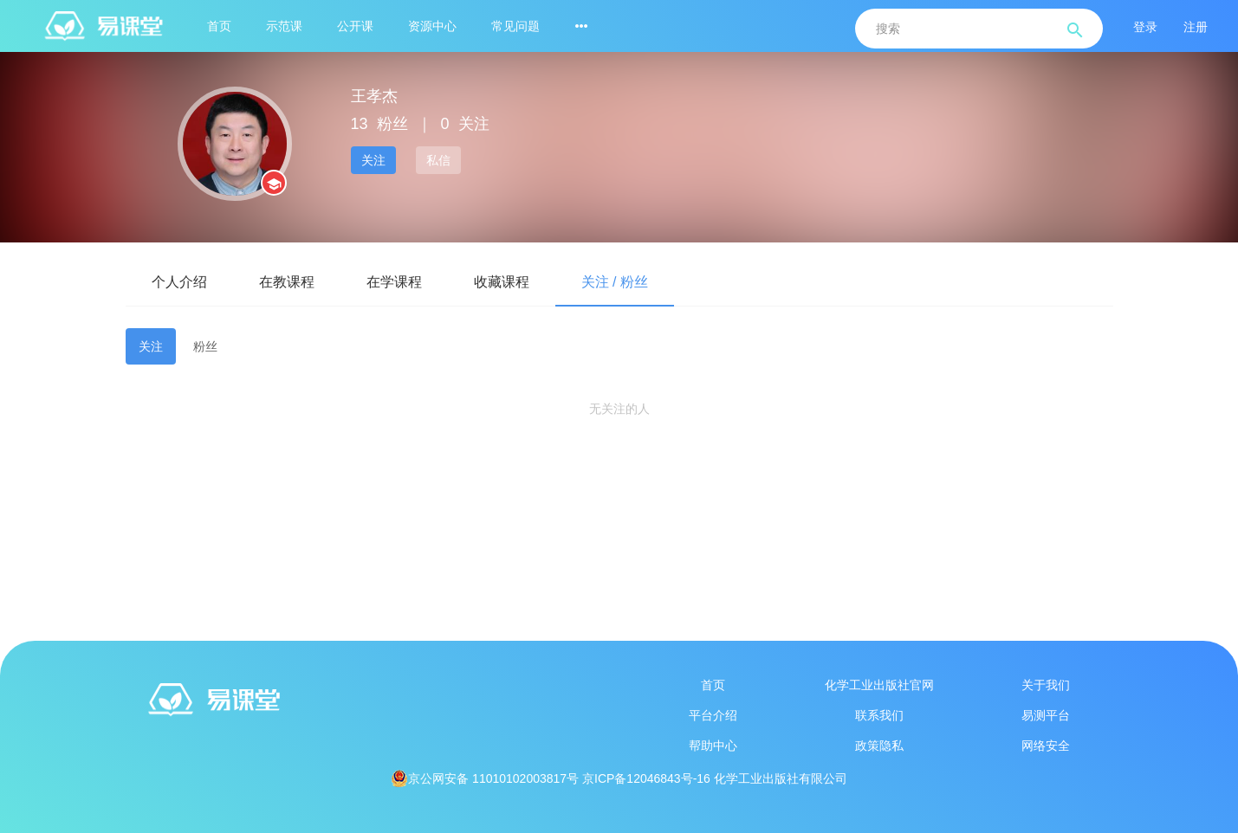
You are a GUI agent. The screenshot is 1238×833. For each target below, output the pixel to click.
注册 (1195, 27)
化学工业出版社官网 (879, 685)
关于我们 (1045, 685)
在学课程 (394, 281)
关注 (373, 160)
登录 (1145, 27)
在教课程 (286, 281)
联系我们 (879, 715)
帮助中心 (713, 745)
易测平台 (1045, 715)
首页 (219, 26)
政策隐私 (879, 745)
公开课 (355, 26)
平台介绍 (713, 715)
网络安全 (1045, 745)
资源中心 (432, 26)
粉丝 (205, 346)
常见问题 (515, 26)
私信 (438, 160)
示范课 (284, 26)
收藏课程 (501, 281)
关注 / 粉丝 (614, 281)
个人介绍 (179, 281)
